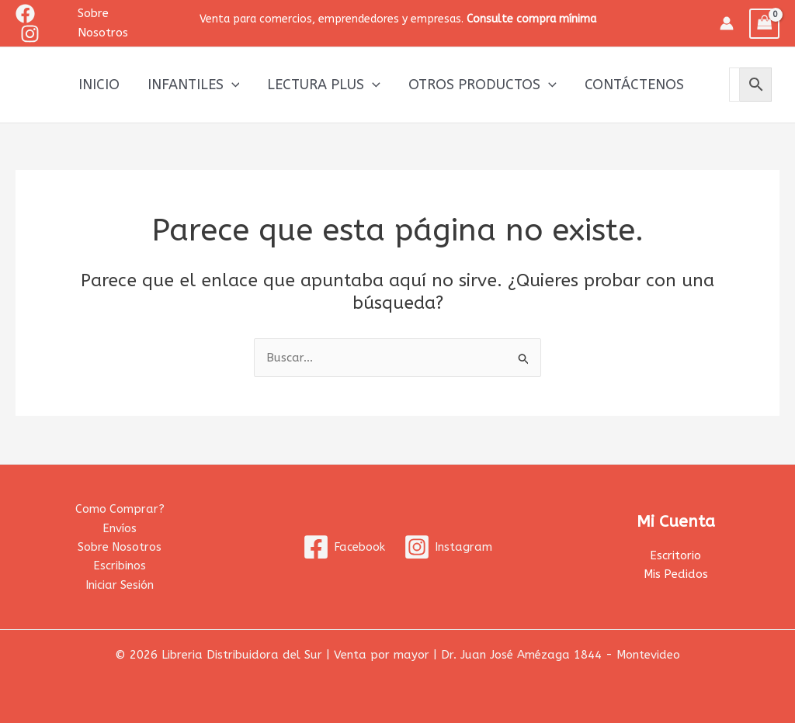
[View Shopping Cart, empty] (764, 24)
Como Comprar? (120, 507)
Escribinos (119, 566)
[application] (232, 84)
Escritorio (675, 555)
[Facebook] (25, 13)
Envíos (119, 527)
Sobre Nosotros (119, 546)
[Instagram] (30, 33)
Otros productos (482, 84)
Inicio (99, 84)
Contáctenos (634, 84)
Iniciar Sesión (119, 584)
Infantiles (194, 84)
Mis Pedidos (675, 573)
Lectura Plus (323, 84)
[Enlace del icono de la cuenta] (727, 23)
